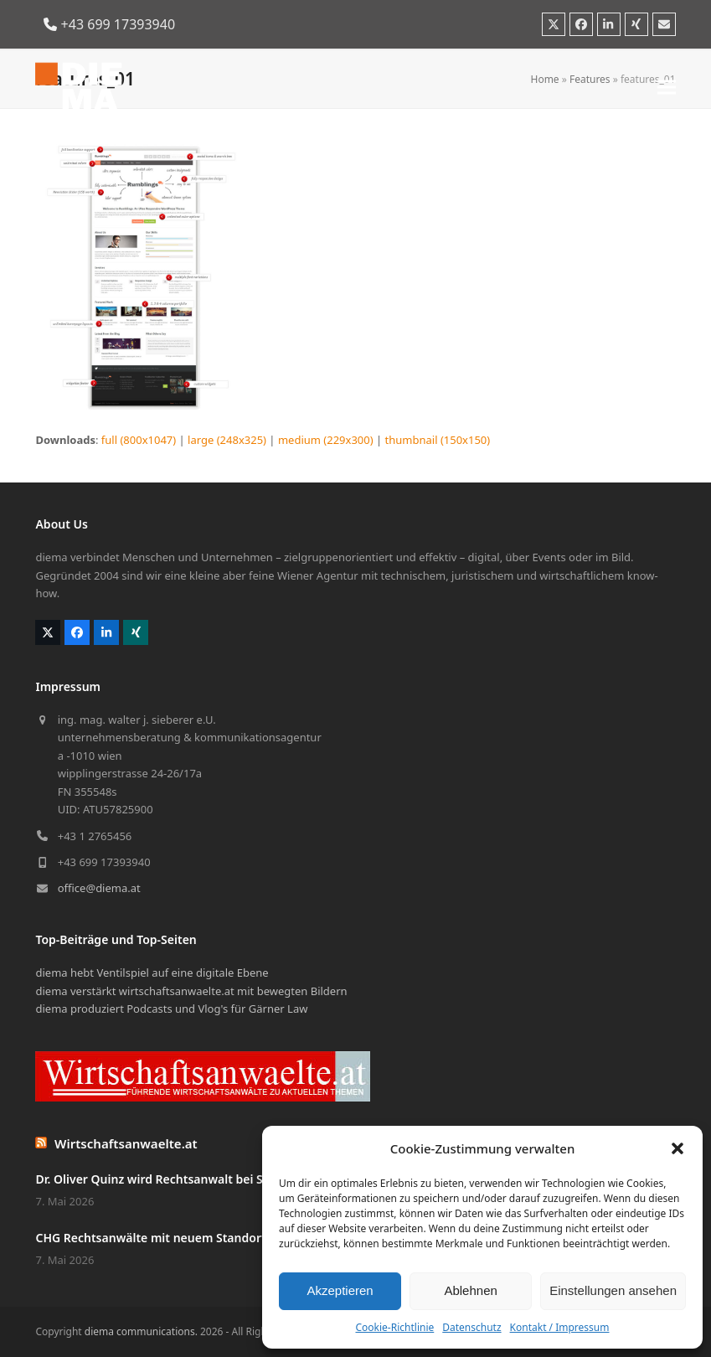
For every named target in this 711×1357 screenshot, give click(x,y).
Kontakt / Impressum (560, 1327)
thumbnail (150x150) (438, 439)
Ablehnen (470, 1290)
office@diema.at (99, 887)
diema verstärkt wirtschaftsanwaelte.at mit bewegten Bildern (191, 990)
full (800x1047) (138, 439)
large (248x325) (227, 439)
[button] (677, 1148)
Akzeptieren (340, 1290)
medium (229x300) (326, 439)
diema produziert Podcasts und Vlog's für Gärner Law (171, 1008)
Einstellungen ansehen (613, 1290)
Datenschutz (471, 1327)
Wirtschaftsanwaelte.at (126, 1143)
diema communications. (141, 1331)
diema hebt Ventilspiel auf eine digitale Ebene (151, 972)
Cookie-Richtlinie (394, 1327)
